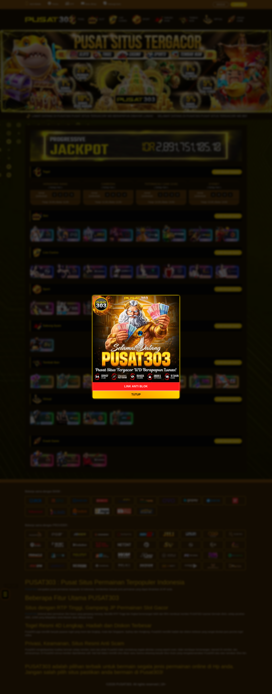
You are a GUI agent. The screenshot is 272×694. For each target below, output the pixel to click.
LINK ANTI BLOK (136, 386)
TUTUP (136, 394)
